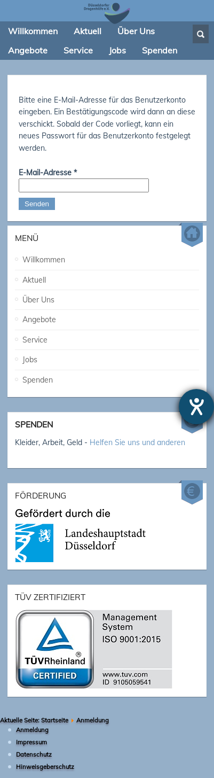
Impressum (31, 739)
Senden (37, 204)
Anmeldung (32, 726)
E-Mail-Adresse (48, 172)
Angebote (39, 316)
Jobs (29, 356)
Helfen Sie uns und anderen (137, 439)
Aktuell (34, 277)
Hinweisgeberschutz (45, 763)
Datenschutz (34, 751)
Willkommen (43, 256)
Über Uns (38, 296)
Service (34, 336)
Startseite (54, 717)
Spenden (37, 376)
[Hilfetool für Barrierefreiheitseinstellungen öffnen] (196, 406)
